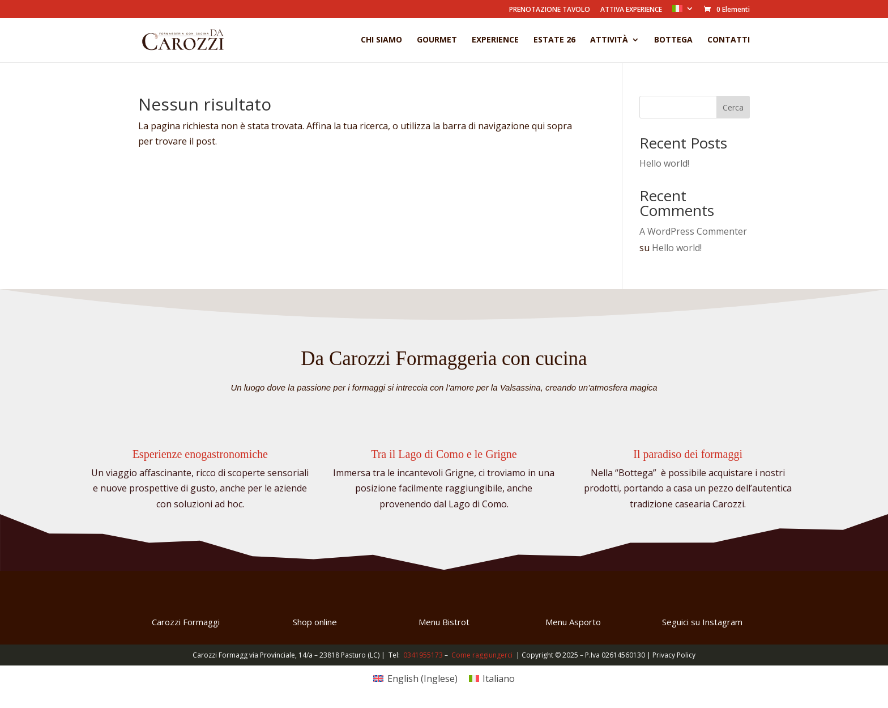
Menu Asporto (573, 622)
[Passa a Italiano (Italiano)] (491, 678)
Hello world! (664, 163)
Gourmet (437, 40)
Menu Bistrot (444, 622)
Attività (609, 40)
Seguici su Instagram (702, 622)
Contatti (728, 40)
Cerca (733, 107)
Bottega (673, 40)
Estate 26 (554, 40)
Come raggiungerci (482, 655)
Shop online (315, 622)
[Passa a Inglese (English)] (415, 678)
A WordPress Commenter (693, 231)
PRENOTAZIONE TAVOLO (549, 10)
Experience (495, 40)
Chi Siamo (381, 40)
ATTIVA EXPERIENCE (631, 10)
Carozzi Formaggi (186, 622)
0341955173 (423, 655)
